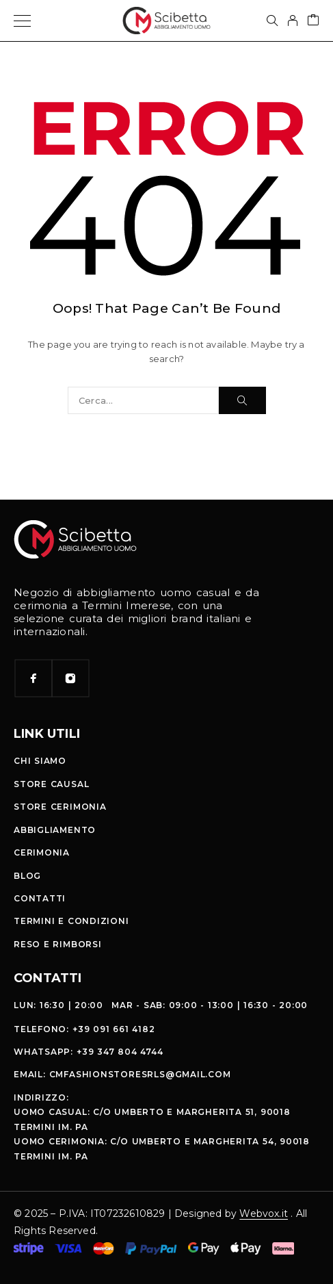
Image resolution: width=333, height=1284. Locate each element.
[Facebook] (33, 678)
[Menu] (22, 20)
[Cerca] (272, 20)
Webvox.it (263, 1213)
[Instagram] (70, 678)
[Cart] (313, 21)
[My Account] (293, 20)
